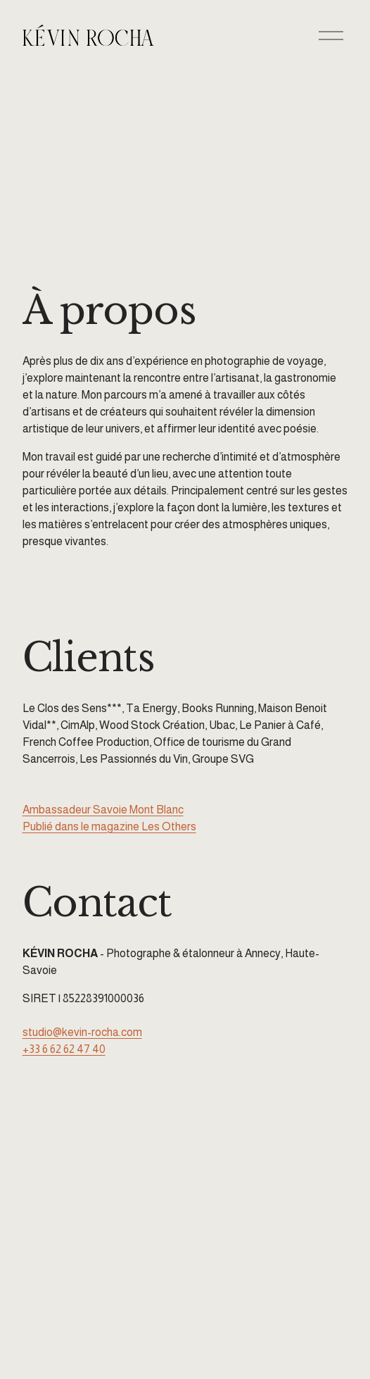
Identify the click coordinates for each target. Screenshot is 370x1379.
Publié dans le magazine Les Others (109, 826)
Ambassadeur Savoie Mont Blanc (103, 810)
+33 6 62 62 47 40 (64, 1049)
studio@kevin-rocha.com (82, 1032)
